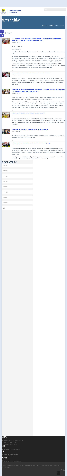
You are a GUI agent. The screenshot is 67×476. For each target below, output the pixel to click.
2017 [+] (5, 192)
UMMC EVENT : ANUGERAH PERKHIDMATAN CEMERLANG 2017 (30, 130)
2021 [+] (5, 170)
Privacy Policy (41, 465)
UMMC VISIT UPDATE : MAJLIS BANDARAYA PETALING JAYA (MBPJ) (31, 143)
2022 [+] (5, 165)
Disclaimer (57, 465)
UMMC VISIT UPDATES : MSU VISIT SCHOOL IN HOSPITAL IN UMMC (31, 73)
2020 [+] (5, 176)
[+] (4, 208)
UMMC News (50, 26)
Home (43, 26)
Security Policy (6, 467)
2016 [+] (5, 197)
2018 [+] (5, 186)
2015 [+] (5, 202)
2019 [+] (5, 181)
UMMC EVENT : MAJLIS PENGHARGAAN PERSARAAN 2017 (28, 113)
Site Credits (49, 465)
